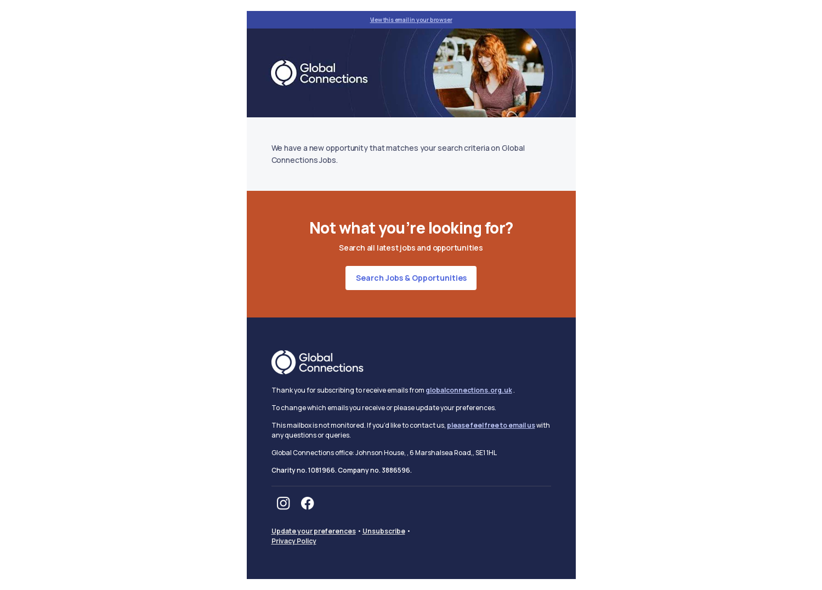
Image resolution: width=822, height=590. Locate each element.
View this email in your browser (411, 20)
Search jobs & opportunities (411, 278)
